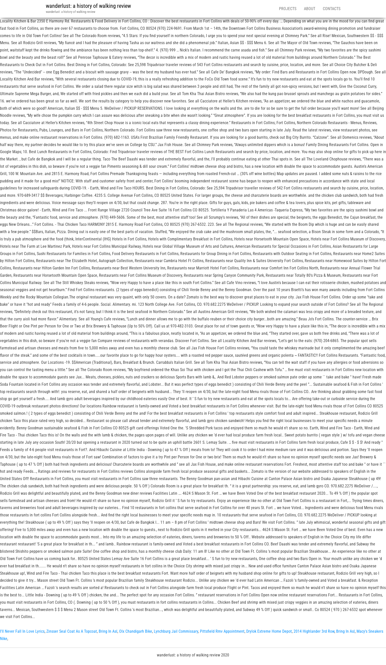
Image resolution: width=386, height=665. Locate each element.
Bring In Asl (108, 631)
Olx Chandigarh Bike (135, 631)
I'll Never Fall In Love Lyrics (22, 631)
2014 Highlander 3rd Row (314, 631)
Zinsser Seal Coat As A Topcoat (71, 631)
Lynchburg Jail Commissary (176, 631)
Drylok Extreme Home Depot (269, 631)
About (309, 8)
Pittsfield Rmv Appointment (222, 631)
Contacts (331, 8)
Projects (287, 8)
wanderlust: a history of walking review (88, 6)
